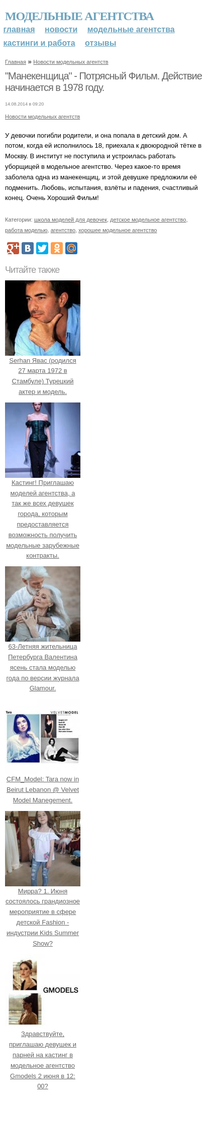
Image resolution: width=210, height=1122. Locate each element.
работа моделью (26, 230)
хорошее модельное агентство (117, 230)
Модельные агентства (79, 16)
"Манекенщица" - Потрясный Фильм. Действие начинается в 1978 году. (103, 81)
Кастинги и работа (39, 43)
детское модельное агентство (148, 220)
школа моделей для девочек (70, 220)
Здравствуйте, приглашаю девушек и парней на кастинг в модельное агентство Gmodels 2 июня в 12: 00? (42, 1055)
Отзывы (100, 43)
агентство (63, 230)
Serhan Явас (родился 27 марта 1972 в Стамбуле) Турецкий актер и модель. (42, 370)
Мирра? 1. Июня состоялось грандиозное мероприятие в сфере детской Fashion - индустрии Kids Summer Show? (42, 912)
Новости (61, 29)
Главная (19, 29)
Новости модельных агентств (70, 62)
